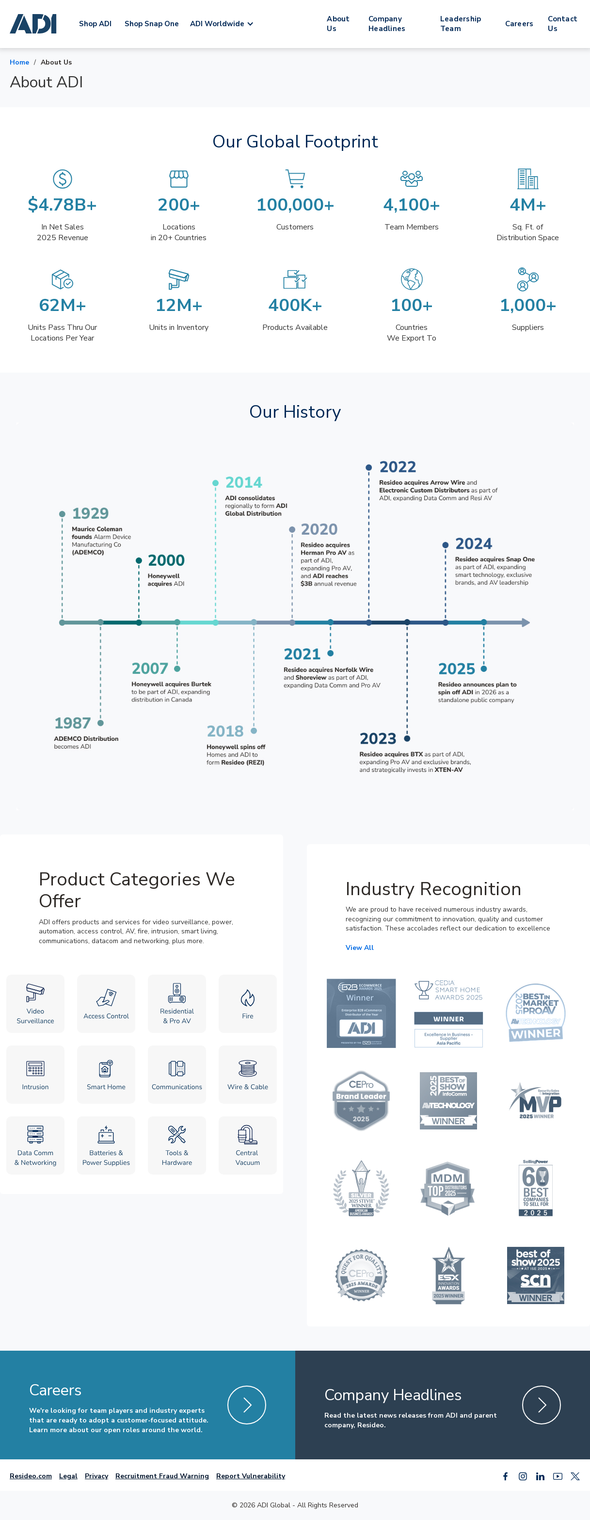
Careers (519, 24)
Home (19, 62)
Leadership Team (460, 23)
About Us (338, 23)
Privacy (96, 1476)
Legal (68, 1476)
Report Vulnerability (250, 1476)
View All (360, 947)
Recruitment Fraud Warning (162, 1476)
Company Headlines (386, 23)
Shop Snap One (152, 24)
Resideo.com (31, 1476)
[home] (35, 23)
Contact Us (562, 23)
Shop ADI (95, 24)
